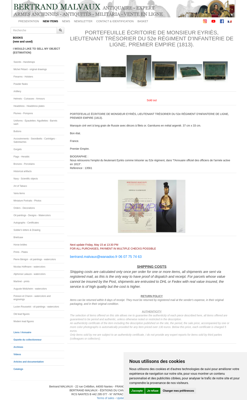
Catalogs (18, 369)
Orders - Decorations (24, 208)
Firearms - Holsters (23, 76)
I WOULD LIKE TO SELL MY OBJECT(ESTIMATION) (36, 50)
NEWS (66, 21)
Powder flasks (21, 84)
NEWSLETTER (83, 21)
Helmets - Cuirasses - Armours (29, 98)
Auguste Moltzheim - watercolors (30, 288)
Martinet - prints (22, 281)
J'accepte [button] (137, 390)
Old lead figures (22, 314)
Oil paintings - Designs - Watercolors (32, 215)
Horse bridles (20, 244)
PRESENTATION (28, 21)
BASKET (143, 21)
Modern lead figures (24, 321)
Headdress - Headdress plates (29, 106)
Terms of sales (105, 398)
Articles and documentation (29, 361)
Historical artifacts (23, 171)
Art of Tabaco (20, 186)
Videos (17, 354)
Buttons (17, 131)
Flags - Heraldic (22, 156)
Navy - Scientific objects (26, 178)
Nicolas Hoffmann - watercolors (29, 266)
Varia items (19, 193)
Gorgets (18, 149)
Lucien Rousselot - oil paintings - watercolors (36, 306)
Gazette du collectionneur (27, 339)
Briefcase (18, 237)
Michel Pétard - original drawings (30, 69)
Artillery (17, 91)
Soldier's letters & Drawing (27, 230)
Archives (18, 347)
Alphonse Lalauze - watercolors (30, 274)
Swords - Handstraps (24, 62)
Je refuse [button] (152, 390)
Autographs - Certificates (26, 222)
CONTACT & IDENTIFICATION (115, 21)
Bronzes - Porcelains (24, 164)
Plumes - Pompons (23, 113)
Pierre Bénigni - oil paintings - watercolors (35, 259)
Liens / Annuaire (22, 332)
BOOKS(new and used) (23, 39)
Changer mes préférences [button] (178, 390)
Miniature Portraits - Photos (27, 200)
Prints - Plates (21, 252)
